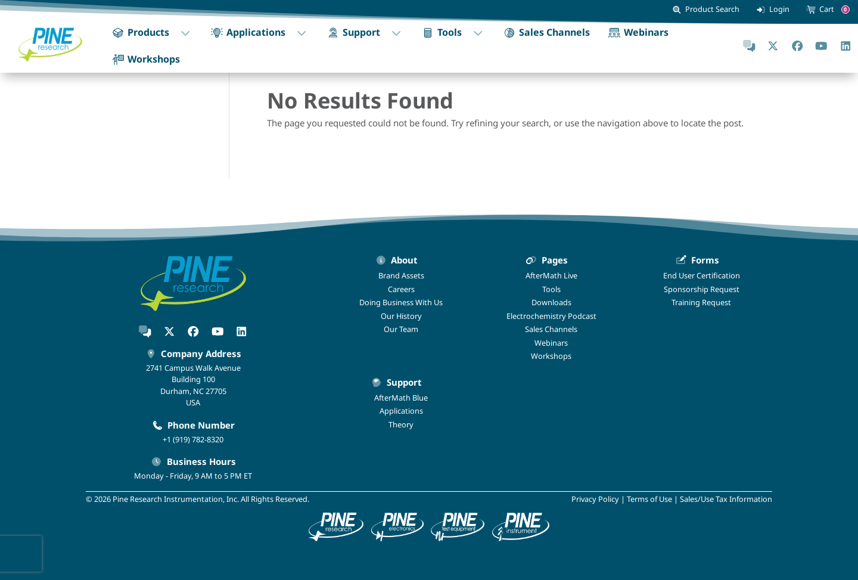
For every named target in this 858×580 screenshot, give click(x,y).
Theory (401, 424)
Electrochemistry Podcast (551, 316)
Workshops (551, 356)
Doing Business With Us (401, 302)
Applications (401, 410)
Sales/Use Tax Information (726, 499)
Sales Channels (551, 329)
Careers (401, 289)
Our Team (401, 329)
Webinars (551, 342)
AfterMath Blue (401, 397)
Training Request (701, 302)
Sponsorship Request (701, 289)
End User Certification (701, 275)
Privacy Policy (595, 499)
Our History (401, 316)
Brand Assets (401, 275)
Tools (551, 289)
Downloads (551, 302)
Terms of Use (649, 499)
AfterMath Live (551, 275)
